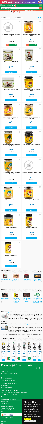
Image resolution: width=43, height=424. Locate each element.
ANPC (2, 411)
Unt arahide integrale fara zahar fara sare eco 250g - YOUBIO (11, 118)
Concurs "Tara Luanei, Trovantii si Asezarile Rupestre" (19, 324)
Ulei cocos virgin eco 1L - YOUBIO (31, 61)
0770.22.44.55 (10, 10)
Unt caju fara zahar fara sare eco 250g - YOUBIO (31, 172)
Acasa (2, 420)
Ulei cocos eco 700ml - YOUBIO (11, 255)
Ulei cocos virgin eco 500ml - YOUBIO (11, 89)
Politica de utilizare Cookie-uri (7, 408)
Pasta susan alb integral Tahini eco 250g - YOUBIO (32, 200)
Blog (2, 423)
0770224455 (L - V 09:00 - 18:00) (9, 394)
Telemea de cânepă (5, 279)
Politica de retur (4, 401)
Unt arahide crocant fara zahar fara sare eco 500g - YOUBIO (11, 173)
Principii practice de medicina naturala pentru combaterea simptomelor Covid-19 (37, 301)
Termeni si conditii (5, 405)
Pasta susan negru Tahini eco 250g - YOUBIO (31, 144)
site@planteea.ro (6, 397)
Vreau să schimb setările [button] (29, 420)
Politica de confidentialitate (7, 406)
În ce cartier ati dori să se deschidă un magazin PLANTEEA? (21, 313)
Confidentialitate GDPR (6, 409)
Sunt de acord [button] (27, 418)
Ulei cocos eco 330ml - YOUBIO (32, 227)
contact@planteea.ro (6, 378)
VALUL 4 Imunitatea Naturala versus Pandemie (27, 300)
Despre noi (3, 421)
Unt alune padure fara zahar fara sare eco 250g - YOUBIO (11, 35)
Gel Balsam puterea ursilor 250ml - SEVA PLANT (24, 350)
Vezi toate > (40, 339)
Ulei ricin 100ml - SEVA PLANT (8, 348)
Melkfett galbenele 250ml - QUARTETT (3, 348)
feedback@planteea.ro (7, 387)
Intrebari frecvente (5, 403)
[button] (16, 5)
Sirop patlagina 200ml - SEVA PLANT (13, 349)
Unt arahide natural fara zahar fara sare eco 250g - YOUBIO (31, 118)
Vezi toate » (40, 271)
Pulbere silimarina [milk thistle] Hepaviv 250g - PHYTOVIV (29, 350)
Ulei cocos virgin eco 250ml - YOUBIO (11, 61)
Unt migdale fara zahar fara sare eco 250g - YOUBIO (31, 35)
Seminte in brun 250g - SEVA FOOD (19, 349)
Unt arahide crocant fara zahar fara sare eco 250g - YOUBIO (11, 200)
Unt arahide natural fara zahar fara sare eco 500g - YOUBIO (11, 145)
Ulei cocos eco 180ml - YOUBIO (11, 227)
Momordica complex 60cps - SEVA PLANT (39, 349)
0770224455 (4, 376)
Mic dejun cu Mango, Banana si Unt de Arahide (37, 281)
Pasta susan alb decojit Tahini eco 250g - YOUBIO (32, 90)
